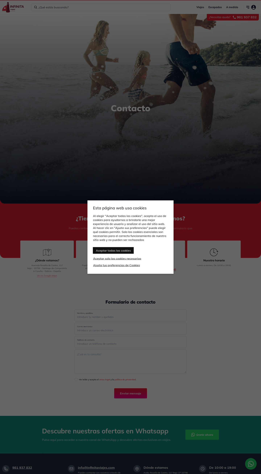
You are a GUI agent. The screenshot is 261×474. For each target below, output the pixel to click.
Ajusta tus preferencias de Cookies (116, 265)
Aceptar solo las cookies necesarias (117, 258)
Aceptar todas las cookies (113, 250)
